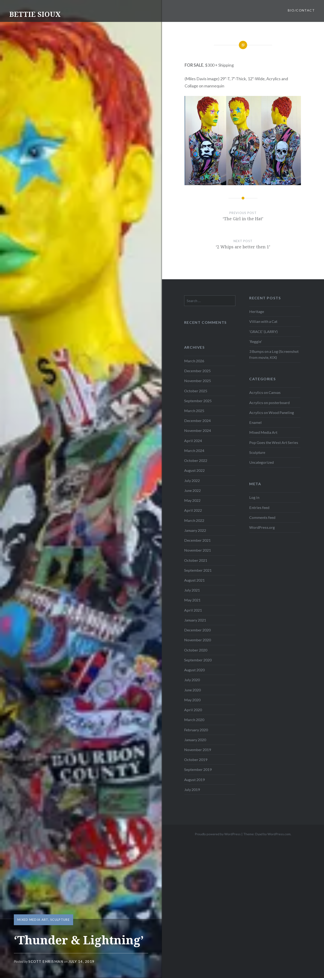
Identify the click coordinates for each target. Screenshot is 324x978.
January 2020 (195, 739)
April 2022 (193, 510)
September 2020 (198, 660)
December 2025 (197, 371)
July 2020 (192, 680)
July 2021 (192, 590)
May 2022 (192, 500)
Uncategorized (261, 462)
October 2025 (195, 391)
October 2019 (195, 759)
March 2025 (194, 410)
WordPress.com (279, 834)
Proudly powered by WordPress (218, 834)
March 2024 (194, 450)
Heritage (256, 311)
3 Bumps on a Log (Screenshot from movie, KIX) (274, 354)
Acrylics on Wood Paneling (271, 412)
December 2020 (197, 630)
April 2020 (193, 709)
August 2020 (194, 670)
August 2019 (194, 779)
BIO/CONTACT (301, 10)
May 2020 (192, 700)
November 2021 (197, 550)
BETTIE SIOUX (35, 14)
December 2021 (197, 540)
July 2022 (192, 480)
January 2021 (195, 620)
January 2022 (195, 530)
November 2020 (197, 640)
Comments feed (262, 517)
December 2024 (197, 420)
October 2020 (195, 650)
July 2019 (192, 789)
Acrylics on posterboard (269, 402)
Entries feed (259, 507)
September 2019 (198, 769)
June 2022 (192, 490)
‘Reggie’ (255, 341)
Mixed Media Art (32, 920)
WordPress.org (262, 527)
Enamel (255, 422)
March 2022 (194, 520)
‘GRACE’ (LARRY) (263, 331)
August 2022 (194, 470)
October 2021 (195, 560)
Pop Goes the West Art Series (273, 442)
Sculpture (60, 920)
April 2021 (193, 610)
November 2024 (197, 430)
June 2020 (192, 690)
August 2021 (194, 580)
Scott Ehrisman (45, 961)
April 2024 (193, 440)
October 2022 (195, 460)
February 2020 (196, 730)
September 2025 (198, 400)
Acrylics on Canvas (265, 392)
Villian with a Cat (263, 321)
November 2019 (197, 749)
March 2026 (194, 361)
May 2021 (192, 600)
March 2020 (194, 719)
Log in (254, 497)
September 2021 (198, 570)
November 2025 (197, 380)
